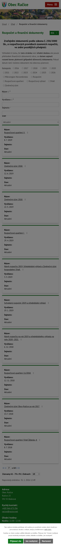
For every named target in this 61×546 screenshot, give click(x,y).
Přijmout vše (15, 541)
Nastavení (46, 541)
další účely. (47, 529)
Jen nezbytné (31, 541)
